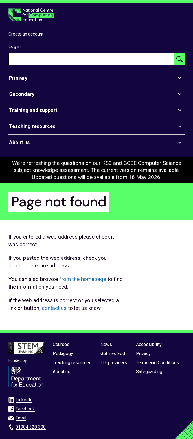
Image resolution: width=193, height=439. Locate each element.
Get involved (112, 353)
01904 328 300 (31, 427)
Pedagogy (63, 353)
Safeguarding (149, 371)
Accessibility (149, 344)
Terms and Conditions (157, 362)
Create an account (25, 34)
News (106, 344)
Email (21, 418)
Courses (61, 344)
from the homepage (82, 279)
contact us (54, 308)
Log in (14, 46)
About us (61, 371)
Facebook (25, 409)
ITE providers (113, 362)
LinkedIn (24, 400)
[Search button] (179, 59)
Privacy (143, 353)
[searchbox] (91, 59)
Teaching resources (72, 362)
